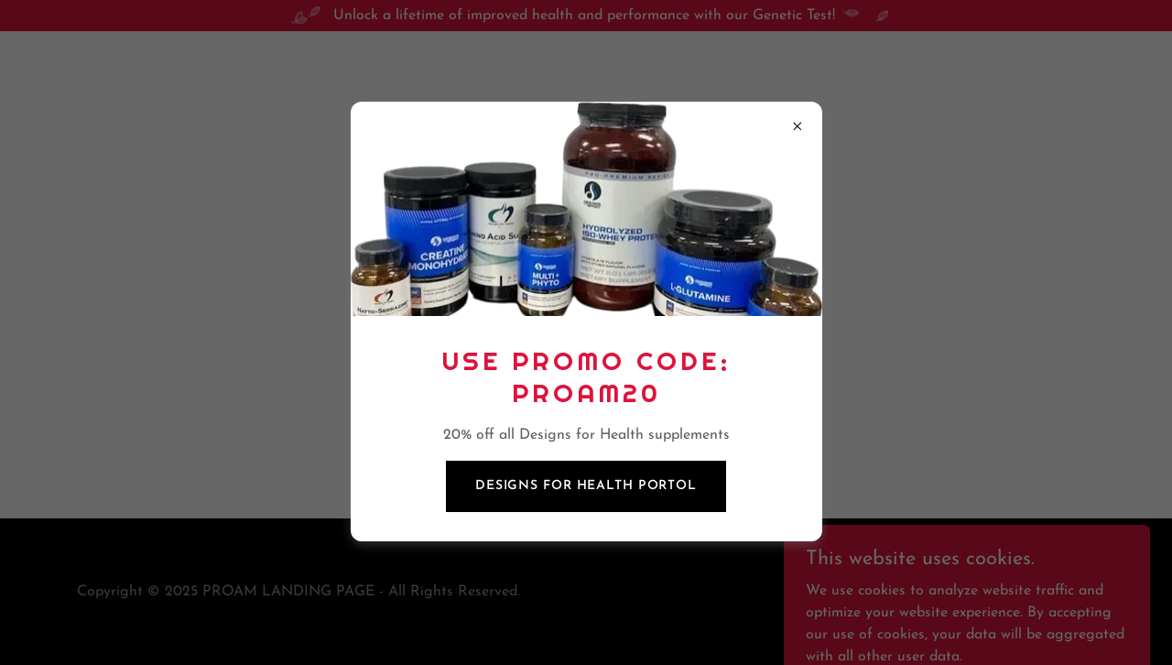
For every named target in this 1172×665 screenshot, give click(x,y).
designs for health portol (586, 486)
